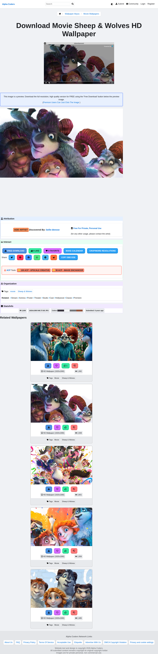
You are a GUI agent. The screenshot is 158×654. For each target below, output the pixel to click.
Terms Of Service (46, 642)
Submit (120, 4)
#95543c (79, 310)
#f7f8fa (67, 310)
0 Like (35, 251)
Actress (22, 298)
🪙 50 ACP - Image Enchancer (68, 270)
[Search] (73, 4)
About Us (9, 642)
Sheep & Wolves (25, 291)
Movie (56, 378)
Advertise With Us (93, 642)
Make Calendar (74, 251)
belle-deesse (53, 229)
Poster (29, 298)
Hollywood (59, 298)
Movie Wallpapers (91, 14)
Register (151, 4)
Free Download (14, 251)
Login (143, 4)
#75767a (73, 310)
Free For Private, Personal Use (87, 228)
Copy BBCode (68, 257)
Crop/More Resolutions (102, 251)
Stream (14, 298)
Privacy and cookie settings (141, 642)
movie (12, 291)
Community (132, 4)
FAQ (18, 642)
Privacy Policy (29, 642)
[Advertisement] (61, 196)
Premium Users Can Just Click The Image (61, 102)
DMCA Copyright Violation (115, 642)
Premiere (77, 298)
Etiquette (78, 642)
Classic (69, 298)
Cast (51, 298)
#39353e (60, 310)
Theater (37, 298)
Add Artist (21, 229)
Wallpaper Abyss (72, 14)
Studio (45, 298)
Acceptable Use (64, 642)
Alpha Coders (8, 4)
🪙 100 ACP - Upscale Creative (34, 270)
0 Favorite (52, 251)
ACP (8, 270)
